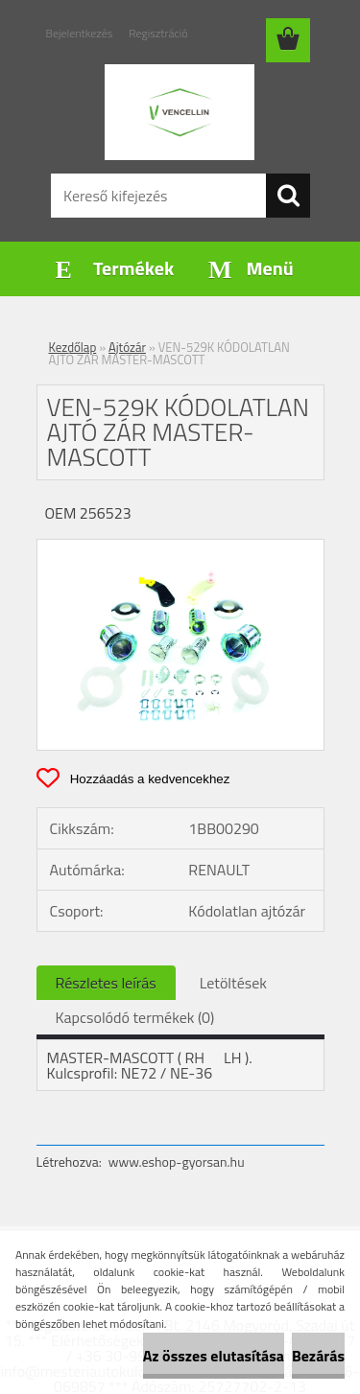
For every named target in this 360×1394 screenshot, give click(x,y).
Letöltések (233, 982)
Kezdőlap (73, 347)
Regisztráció (158, 33)
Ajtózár (127, 347)
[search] (288, 196)
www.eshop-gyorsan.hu (176, 1161)
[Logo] (180, 112)
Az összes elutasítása (213, 1355)
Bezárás (318, 1355)
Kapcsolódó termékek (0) (135, 1017)
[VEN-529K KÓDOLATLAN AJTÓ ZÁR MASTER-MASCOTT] (180, 547)
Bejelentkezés (79, 33)
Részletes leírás (106, 982)
